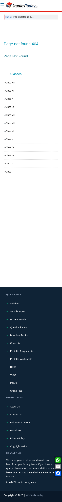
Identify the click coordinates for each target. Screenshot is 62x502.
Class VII (10, 123)
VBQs (13, 375)
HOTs (13, 367)
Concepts (15, 343)
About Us (15, 406)
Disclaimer (15, 430)
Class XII (10, 82)
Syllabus (14, 303)
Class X (9, 98)
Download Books (19, 335)
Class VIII (10, 115)
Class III (9, 155)
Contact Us (16, 414)
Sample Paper (17, 311)
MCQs (13, 383)
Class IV (9, 147)
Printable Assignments (21, 351)
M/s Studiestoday (34, 495)
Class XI (9, 90)
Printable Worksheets (21, 359)
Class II (9, 163)
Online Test (16, 390)
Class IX (9, 107)
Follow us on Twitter (20, 422)
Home (8, 17)
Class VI (9, 131)
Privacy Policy (17, 438)
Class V (9, 139)
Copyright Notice (18, 446)
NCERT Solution (18, 319)
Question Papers (18, 327)
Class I (9, 171)
